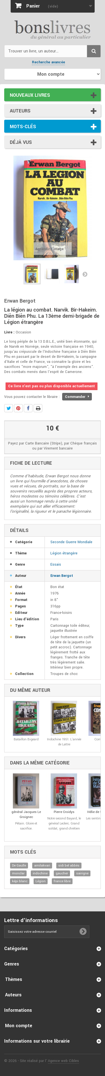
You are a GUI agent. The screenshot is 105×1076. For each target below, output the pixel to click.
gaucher (62, 873)
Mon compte (18, 1025)
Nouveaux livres (30, 95)
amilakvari (42, 865)
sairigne (82, 873)
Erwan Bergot (61, 575)
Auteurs (20, 111)
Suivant (85, 274)
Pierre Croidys (64, 812)
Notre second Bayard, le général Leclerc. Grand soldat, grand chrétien (64, 823)
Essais (55, 564)
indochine (40, 873)
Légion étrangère (64, 553)
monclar (18, 873)
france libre (62, 881)
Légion (41, 881)
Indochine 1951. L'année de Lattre (64, 742)
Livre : (9, 332)
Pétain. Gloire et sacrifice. (26, 826)
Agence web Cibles (63, 1060)
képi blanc (19, 881)
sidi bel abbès (69, 865)
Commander (77, 396)
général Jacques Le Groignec (26, 814)
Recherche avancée (48, 62)
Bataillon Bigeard (26, 739)
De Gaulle (19, 865)
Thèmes (13, 979)
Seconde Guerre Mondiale (71, 542)
